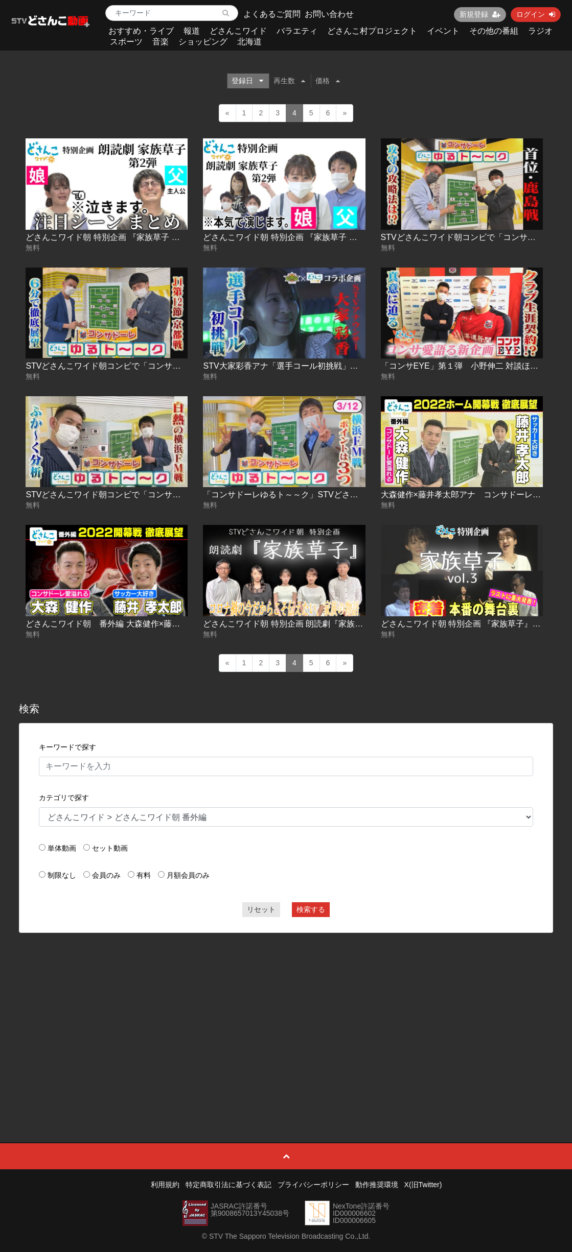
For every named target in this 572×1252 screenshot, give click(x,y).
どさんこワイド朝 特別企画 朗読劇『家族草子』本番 (299, 623)
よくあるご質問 (272, 14)
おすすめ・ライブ (141, 31)
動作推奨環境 (376, 1185)
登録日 (247, 81)
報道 (192, 31)
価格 (327, 81)
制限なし (62, 875)
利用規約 (165, 1185)
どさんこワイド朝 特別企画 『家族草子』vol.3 (465, 623)
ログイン (535, 14)
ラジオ (540, 31)
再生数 (289, 81)
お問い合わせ (329, 14)
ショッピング (202, 41)
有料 (143, 875)
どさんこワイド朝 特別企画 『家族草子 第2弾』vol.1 (299, 237)
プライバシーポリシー (313, 1185)
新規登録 (480, 14)
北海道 (249, 41)
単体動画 (62, 848)
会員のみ (106, 875)
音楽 (160, 41)
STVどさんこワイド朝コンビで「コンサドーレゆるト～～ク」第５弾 (152, 366)
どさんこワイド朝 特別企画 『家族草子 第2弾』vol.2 (122, 237)
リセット (261, 909)
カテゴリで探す (64, 797)
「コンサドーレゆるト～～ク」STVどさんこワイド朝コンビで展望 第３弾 (342, 494)
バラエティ (297, 31)
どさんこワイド (238, 31)
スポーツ (126, 41)
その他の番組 (493, 31)
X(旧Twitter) (423, 1185)
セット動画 (110, 848)
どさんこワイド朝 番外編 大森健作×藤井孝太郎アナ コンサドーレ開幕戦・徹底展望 (185, 623)
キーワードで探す (67, 747)
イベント (443, 31)
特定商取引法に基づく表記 (228, 1185)
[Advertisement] (286, 1014)
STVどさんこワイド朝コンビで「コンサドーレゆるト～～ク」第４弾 (152, 494)
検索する (310, 909)
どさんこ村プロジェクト (372, 31)
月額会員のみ (188, 875)
